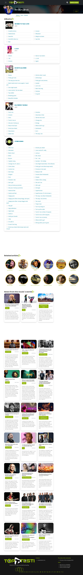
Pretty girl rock (12, 78)
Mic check (38, 155)
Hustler (37, 83)
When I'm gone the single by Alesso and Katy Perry (28, 380)
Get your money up (13, 123)
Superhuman (39, 190)
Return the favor (12, 125)
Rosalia (41, 385)
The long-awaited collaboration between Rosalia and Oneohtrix (45, 382)
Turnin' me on (12, 120)
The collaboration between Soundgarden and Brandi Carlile (28, 504)
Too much (38, 201)
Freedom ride (12, 180)
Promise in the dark (41, 169)
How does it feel (40, 115)
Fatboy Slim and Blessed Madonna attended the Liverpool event (28, 415)
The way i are (39, 133)
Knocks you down (40, 147)
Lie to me (38, 86)
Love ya (37, 153)
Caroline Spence (43, 354)
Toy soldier (11, 93)
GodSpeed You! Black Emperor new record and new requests (45, 414)
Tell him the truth (40, 117)
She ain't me (39, 182)
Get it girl (10, 182)
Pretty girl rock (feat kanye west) (44, 166)
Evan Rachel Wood (27, 477)
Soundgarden (26, 507)
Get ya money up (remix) (14, 185)
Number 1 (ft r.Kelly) (41, 161)
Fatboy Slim (25, 418)
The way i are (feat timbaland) (43, 196)
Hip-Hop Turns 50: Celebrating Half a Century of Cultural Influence (27, 306)
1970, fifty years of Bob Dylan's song (44, 535)
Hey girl (10, 205)
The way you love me (13, 80)
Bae (9, 42)
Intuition (38, 112)
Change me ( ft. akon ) (14, 164)
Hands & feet (11, 190)
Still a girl (38, 185)
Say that (38, 39)
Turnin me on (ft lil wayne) (42, 214)
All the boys (39, 78)
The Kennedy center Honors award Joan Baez (11, 503)
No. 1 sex (38, 158)
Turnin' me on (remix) (41, 217)
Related (26, 15)
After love (10, 147)
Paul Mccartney (9, 417)
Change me (39, 120)
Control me (11, 169)
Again (37, 61)
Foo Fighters (42, 507)
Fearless (38, 91)
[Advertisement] (70, 25)
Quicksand (38, 128)
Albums (18, 15)
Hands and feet (12, 193)
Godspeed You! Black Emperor (43, 417)
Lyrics (22, 15)
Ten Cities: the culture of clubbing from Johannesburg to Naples (28, 536)
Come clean (11, 166)
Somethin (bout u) (13, 39)
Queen (7, 308)
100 (9, 58)
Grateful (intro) (12, 31)
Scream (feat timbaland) (42, 174)
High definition (12, 208)
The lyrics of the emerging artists (66, 560)
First (9, 177)
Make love (11, 133)
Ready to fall (39, 172)
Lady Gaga (42, 447)
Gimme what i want (41, 75)
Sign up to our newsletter (65, 564)
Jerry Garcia (8, 539)
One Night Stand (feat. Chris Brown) (45, 164)
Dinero (10, 56)
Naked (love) (11, 33)
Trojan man (39, 204)
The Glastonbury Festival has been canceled (45, 474)
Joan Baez (8, 505)
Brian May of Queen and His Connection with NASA (12, 305)
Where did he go (40, 125)
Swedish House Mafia (43, 306)
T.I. (23, 448)
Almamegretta (26, 539)
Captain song (11, 161)
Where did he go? (40, 220)
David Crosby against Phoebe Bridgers (10, 475)
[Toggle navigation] (5, 2)
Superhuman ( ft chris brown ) (43, 193)
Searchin (10, 36)
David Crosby (8, 478)
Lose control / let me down (15, 90)
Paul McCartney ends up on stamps (12, 414)
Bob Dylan (42, 538)
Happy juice (11, 196)
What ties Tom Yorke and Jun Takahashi (11, 445)
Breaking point (12, 95)
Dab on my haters (40, 56)
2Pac (24, 310)
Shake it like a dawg (41, 180)
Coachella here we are (44, 303)
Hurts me (10, 112)
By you (10, 158)
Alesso (24, 383)
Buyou (10, 75)
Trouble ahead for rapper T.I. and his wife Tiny (28, 445)
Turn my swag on (40, 206)
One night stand (12, 87)
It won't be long (12, 224)
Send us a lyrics (74, 2)
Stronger (38, 188)
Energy (37, 123)
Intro (9, 117)
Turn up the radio (40, 209)
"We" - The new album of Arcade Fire (28, 350)
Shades (37, 177)
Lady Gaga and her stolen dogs (45, 445)
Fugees (7, 382)
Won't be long (39, 88)
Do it (37, 131)
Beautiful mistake (13, 98)
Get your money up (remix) (15, 188)
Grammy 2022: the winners (11, 349)
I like (9, 219)
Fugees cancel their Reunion (10, 380)
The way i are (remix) (41, 198)
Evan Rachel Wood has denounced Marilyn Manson (27, 474)
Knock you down (12, 128)
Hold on (10, 213)
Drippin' (10, 174)
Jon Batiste (8, 351)
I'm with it (11, 221)
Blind (9, 155)
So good (38, 94)
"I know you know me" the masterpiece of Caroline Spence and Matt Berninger (45, 350)
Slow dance (11, 131)
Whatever (38, 33)
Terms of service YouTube (65, 566)
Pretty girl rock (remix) (41, 80)
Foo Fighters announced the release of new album (45, 504)
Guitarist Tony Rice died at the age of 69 (11, 536)
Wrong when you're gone (42, 222)
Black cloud (11, 153)
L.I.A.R (37, 58)
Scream (37, 31)
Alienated (10, 150)
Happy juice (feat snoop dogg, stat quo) (18, 198)
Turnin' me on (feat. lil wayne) (43, 212)
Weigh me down (40, 36)
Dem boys (11, 172)
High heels (11, 211)
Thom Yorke (8, 447)
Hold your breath (12, 216)
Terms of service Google (65, 567)
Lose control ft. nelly (41, 150)
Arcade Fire (25, 353)
